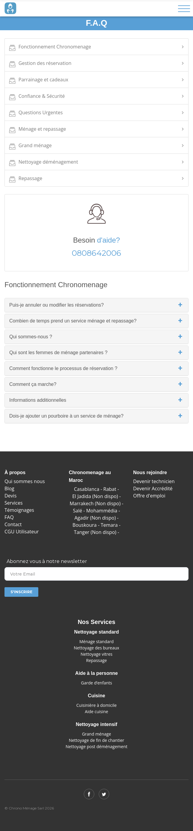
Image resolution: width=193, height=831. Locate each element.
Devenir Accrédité (153, 488)
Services (13, 503)
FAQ (9, 517)
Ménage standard (96, 641)
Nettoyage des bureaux (96, 648)
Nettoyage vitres (96, 654)
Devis (10, 495)
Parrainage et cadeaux (38, 81)
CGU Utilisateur (21, 531)
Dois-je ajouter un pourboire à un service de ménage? (96, 416)
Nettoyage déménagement (43, 163)
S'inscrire (21, 592)
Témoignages (19, 510)
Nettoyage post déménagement (96, 746)
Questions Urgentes (35, 114)
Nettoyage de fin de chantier (96, 740)
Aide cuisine (96, 711)
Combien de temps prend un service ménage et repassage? (96, 321)
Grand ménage (30, 147)
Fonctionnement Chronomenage (49, 48)
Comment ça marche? (96, 384)
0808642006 (96, 253)
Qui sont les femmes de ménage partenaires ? (96, 353)
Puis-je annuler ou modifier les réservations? (96, 305)
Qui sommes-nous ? (96, 337)
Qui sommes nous (24, 481)
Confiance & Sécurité (36, 97)
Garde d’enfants (96, 683)
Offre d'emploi (149, 495)
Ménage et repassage (37, 130)
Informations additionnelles (96, 400)
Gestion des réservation (40, 64)
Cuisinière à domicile (96, 705)
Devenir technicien (154, 481)
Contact (13, 524)
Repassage (25, 180)
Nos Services (97, 622)
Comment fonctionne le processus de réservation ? (96, 368)
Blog (9, 488)
